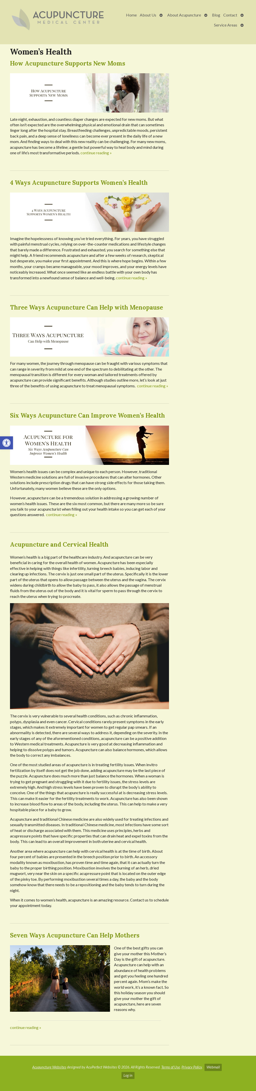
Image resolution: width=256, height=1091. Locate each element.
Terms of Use (170, 1067)
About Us (148, 15)
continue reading (96, 152)
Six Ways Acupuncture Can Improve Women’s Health (87, 415)
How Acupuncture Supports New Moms (67, 63)
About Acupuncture (184, 15)
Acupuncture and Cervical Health (59, 544)
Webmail (213, 1067)
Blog (216, 15)
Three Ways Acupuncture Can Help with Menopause (86, 307)
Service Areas (225, 25)
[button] (6, 442)
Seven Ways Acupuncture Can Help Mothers (75, 935)
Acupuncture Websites (49, 1067)
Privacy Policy (192, 1067)
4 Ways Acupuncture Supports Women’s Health (79, 183)
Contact (230, 15)
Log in (128, 1075)
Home (131, 15)
